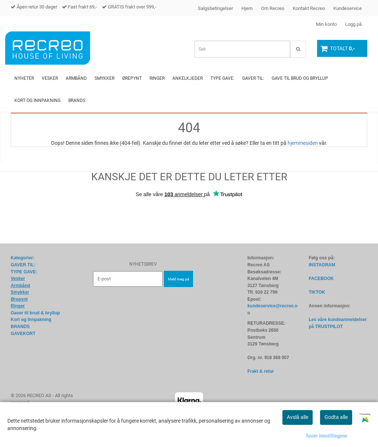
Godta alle (336, 417)
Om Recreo (272, 8)
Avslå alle (297, 417)
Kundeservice (347, 8)
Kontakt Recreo (309, 8)
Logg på (353, 24)
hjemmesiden (303, 143)
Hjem (246, 8)
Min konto (326, 24)
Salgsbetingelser (215, 8)
